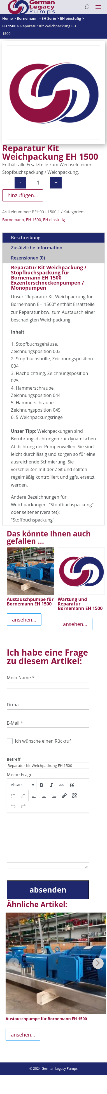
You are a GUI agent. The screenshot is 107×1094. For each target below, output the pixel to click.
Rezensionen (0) (28, 258)
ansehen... (24, 619)
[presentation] (22, 784)
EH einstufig (54, 219)
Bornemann (13, 219)
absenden (47, 889)
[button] (22, 784)
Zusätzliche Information (36, 248)
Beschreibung (25, 237)
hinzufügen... (23, 195)
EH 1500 (33, 219)
